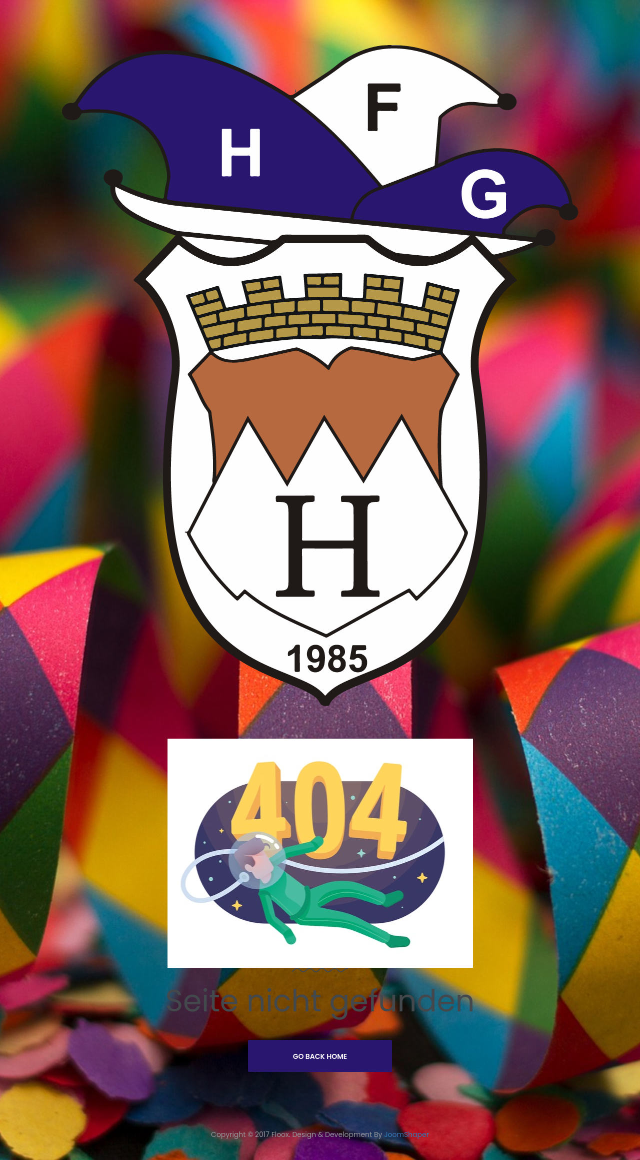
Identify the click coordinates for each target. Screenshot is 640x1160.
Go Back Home (320, 1056)
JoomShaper (406, 1134)
